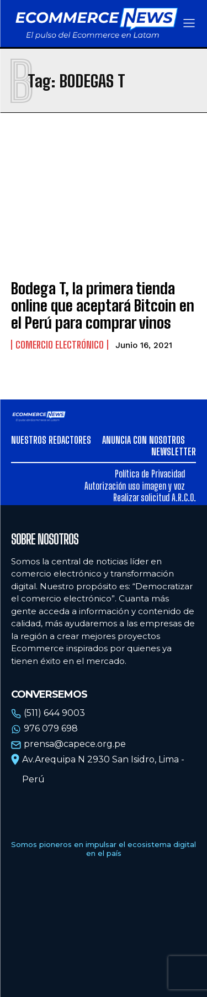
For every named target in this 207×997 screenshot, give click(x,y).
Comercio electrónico (59, 345)
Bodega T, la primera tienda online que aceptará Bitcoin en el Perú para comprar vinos (102, 305)
